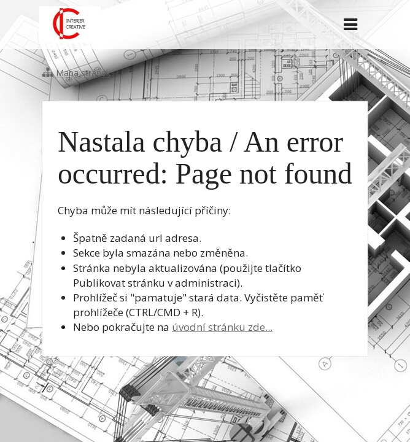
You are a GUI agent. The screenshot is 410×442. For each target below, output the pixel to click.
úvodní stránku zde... (222, 327)
